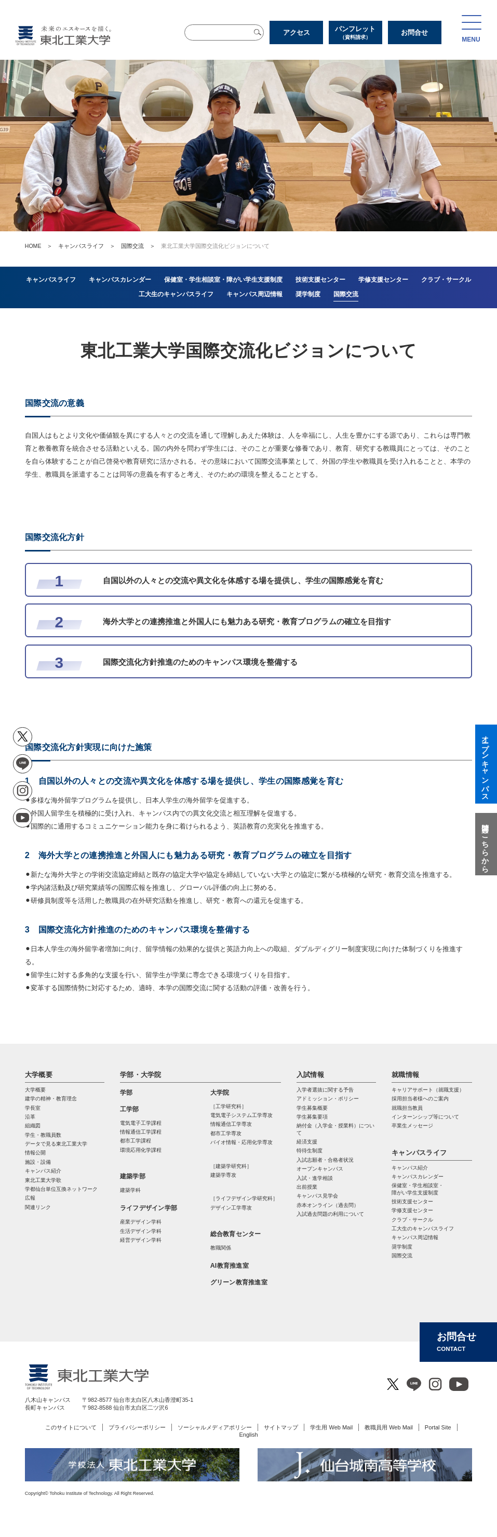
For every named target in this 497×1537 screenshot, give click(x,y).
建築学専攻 (223, 1175)
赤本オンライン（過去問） (328, 1205)
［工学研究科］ (228, 1106)
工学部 (129, 1109)
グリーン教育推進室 (238, 1282)
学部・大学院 (141, 1075)
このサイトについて (71, 1427)
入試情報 (310, 1075)
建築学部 (132, 1176)
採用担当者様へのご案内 (420, 1098)
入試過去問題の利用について (330, 1214)
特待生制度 (310, 1150)
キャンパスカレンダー (418, 1176)
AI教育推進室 (229, 1265)
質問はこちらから (485, 844)
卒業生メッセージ (412, 1125)
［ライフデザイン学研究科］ (244, 1198)
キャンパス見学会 (317, 1196)
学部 (126, 1092)
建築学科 (130, 1190)
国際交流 (132, 246)
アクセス (296, 32)
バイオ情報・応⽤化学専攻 (241, 1142)
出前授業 (307, 1187)
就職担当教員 (407, 1108)
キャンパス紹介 (410, 1168)
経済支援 (307, 1142)
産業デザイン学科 (141, 1222)
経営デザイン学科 (141, 1240)
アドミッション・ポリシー (328, 1098)
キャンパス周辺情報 (415, 1237)
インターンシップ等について (425, 1117)
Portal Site (438, 1427)
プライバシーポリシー (137, 1427)
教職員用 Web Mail (389, 1427)
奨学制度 (402, 1247)
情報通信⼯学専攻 (231, 1124)
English (248, 1434)
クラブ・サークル (412, 1220)
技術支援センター (412, 1201)
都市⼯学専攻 (225, 1133)
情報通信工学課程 (141, 1132)
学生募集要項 (312, 1117)
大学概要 (38, 1075)
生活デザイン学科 (141, 1231)
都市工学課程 (135, 1141)
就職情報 (405, 1075)
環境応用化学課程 (141, 1150)
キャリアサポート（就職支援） (428, 1090)
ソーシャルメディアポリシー (215, 1427)
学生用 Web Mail (331, 1427)
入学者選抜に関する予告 (325, 1090)
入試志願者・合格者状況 (325, 1160)
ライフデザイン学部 (148, 1208)
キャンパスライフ (419, 1153)
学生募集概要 (312, 1108)
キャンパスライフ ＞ (89, 246)
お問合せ (414, 32)
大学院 (220, 1092)
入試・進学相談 (315, 1178)
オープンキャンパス (320, 1169)
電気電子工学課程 (141, 1123)
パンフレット (355, 33)
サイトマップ (281, 1427)
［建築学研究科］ (231, 1166)
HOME (33, 246)
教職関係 (220, 1248)
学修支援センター (412, 1210)
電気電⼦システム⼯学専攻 (241, 1115)
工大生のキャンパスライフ (423, 1228)
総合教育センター (235, 1234)
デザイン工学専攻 (231, 1208)
